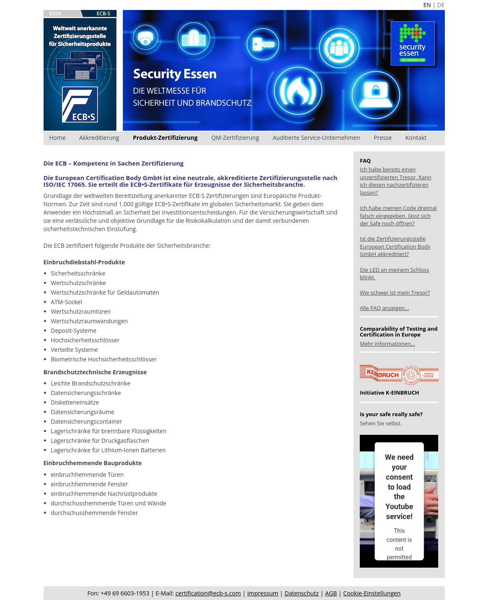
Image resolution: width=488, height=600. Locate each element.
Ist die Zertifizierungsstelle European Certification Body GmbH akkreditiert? (395, 246)
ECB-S (103, 13)
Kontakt (416, 137)
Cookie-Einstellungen (371, 593)
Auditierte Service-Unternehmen (316, 137)
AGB (331, 593)
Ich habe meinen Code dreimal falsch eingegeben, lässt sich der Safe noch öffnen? (398, 215)
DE (441, 5)
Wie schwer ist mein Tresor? (395, 292)
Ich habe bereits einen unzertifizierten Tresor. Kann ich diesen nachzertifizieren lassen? (396, 181)
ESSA (55, 13)
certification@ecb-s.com (208, 593)
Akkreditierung (99, 137)
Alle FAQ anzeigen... (384, 308)
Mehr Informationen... (387, 343)
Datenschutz (302, 593)
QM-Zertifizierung (235, 137)
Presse (383, 137)
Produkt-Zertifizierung (165, 137)
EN (427, 5)
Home (57, 137)
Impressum (262, 593)
